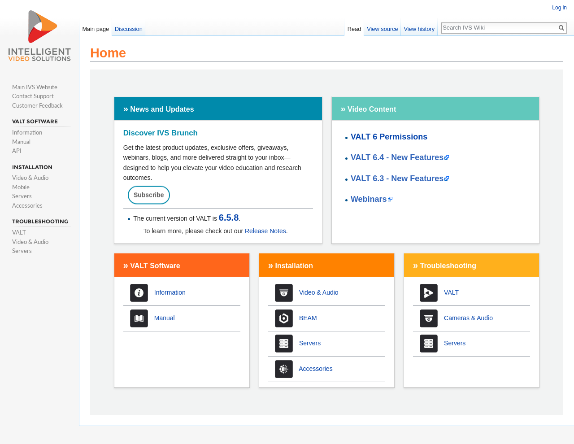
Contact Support (33, 96)
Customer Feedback (37, 105)
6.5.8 (229, 217)
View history (419, 29)
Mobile (21, 187)
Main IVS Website (34, 87)
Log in (559, 7)
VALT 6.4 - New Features (397, 157)
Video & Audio (319, 292)
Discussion (129, 29)
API (17, 150)
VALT (451, 292)
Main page (95, 29)
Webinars (369, 199)
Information (170, 292)
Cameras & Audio (468, 317)
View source (382, 29)
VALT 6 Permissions (389, 136)
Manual (164, 317)
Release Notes (265, 231)
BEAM (308, 317)
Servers (310, 343)
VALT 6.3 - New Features (397, 178)
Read (354, 29)
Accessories (315, 368)
